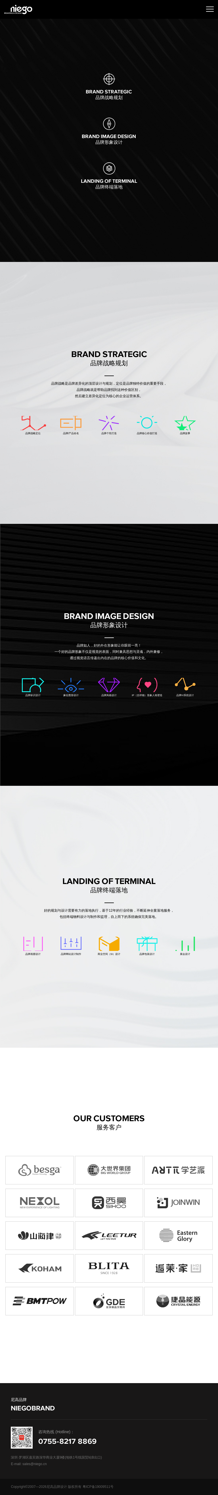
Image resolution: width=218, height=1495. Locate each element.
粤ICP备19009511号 (98, 1487)
